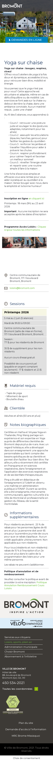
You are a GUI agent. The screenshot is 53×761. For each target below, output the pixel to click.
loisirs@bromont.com (22, 288)
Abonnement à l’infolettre (21, 656)
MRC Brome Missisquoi (26, 735)
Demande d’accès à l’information (25, 729)
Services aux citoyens (17, 637)
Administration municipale (21, 647)
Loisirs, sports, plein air (18, 642)
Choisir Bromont (15, 651)
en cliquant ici (36, 198)
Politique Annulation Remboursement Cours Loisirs (25, 585)
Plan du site (26, 723)
